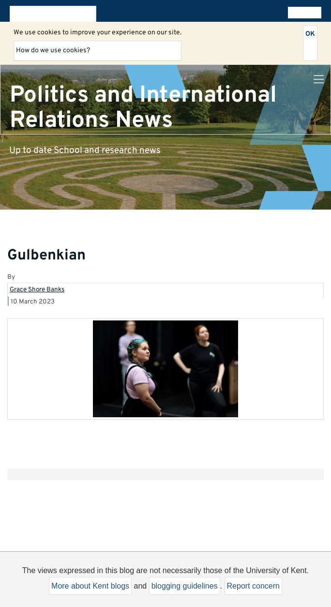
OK (310, 34)
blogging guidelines (184, 586)
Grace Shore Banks (37, 290)
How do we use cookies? (53, 50)
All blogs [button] (303, 12)
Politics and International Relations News (143, 108)
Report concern (253, 586)
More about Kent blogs (90, 586)
